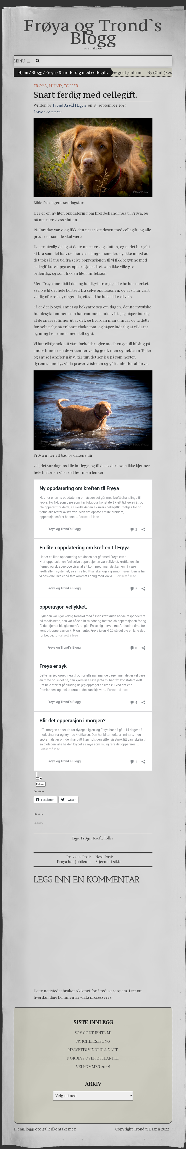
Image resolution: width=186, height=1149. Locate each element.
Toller (71, 86)
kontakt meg (64, 1129)
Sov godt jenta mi (126, 72)
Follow (40, 781)
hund (55, 86)
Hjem (23, 72)
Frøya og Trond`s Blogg (93, 31)
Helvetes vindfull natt (93, 1049)
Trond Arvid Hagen (69, 105)
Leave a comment (48, 111)
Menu (22, 60)
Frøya (50, 72)
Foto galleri (43, 1129)
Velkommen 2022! (93, 1066)
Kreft (97, 838)
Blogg (36, 72)
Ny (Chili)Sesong (163, 72)
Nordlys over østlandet (93, 1057)
